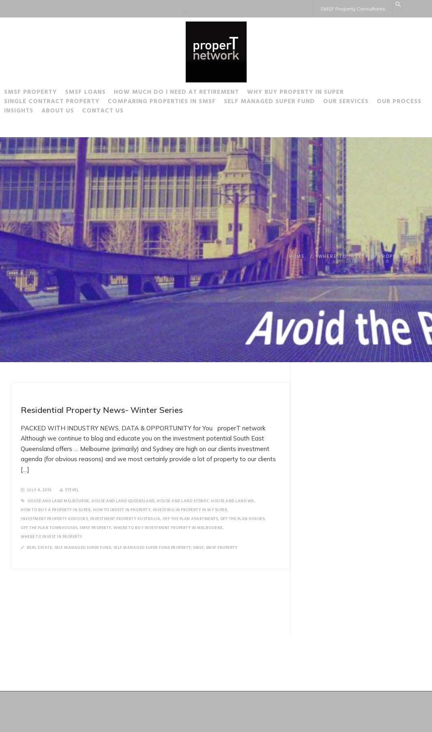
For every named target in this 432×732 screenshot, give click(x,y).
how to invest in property (122, 510)
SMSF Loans (114, 93)
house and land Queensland (123, 501)
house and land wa (232, 501)
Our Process (55, 112)
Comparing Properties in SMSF (191, 102)
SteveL (69, 490)
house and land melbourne (58, 501)
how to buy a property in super (56, 510)
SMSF (198, 547)
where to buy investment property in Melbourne (168, 528)
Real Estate (39, 547)
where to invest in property (51, 536)
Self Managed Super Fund (298, 102)
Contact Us (185, 112)
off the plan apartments (190, 519)
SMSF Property (59, 93)
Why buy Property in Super (324, 93)
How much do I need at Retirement (205, 93)
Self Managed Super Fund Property (152, 547)
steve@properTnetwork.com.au (228, 9)
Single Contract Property (81, 102)
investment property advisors (54, 519)
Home (297, 256)
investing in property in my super (190, 510)
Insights (100, 112)
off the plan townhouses (49, 528)
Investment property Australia (125, 519)
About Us (140, 112)
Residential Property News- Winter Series (102, 410)
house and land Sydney (183, 501)
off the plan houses (242, 519)
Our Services (375, 102)
